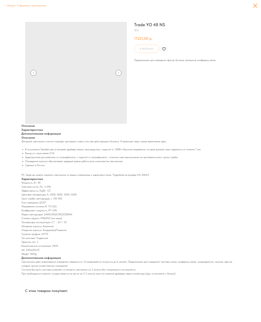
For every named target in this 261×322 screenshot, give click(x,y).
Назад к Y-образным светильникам (26, 5)
